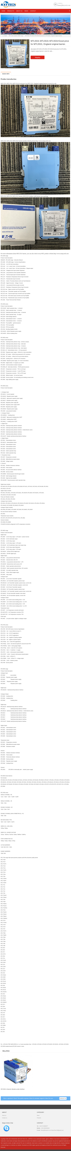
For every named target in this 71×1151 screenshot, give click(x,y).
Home (5, 35)
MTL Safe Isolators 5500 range (16, 35)
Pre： (2, 1044)
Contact (33, 11)
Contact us (4, 1117)
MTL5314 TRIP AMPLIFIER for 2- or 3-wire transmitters (16, 1044)
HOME (3, 11)
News (26, 11)
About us (19, 11)
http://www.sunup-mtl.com (43, 141)
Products (10, 11)
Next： (30, 1044)
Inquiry (37, 57)
